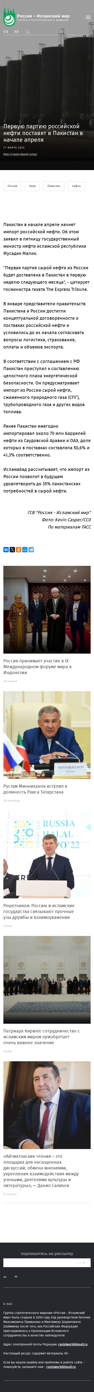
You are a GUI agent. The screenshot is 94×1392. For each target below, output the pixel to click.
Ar (16, 32)
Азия (32, 186)
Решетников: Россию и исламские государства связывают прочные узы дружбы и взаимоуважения (39, 912)
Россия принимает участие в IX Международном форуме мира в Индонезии (37, 667)
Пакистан (53, 186)
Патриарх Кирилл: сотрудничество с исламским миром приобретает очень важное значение (41, 1037)
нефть (76, 186)
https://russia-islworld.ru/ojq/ (20, 154)
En (6, 32)
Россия (12, 186)
